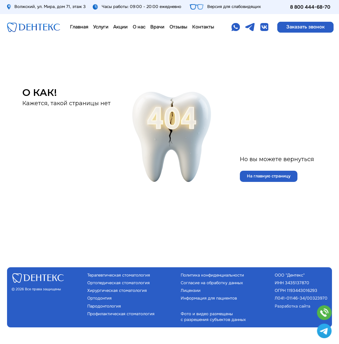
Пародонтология (104, 306)
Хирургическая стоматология (117, 290)
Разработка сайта (292, 306)
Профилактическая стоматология (120, 314)
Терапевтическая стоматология (118, 275)
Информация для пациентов (209, 298)
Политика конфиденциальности (212, 275)
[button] (305, 27)
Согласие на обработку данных (212, 282)
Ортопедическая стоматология (118, 282)
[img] (33, 27)
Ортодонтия (99, 298)
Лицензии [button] (191, 290)
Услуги (100, 27)
